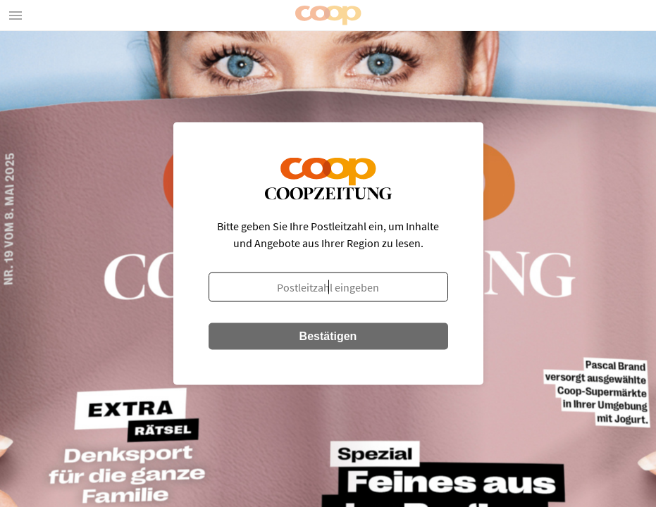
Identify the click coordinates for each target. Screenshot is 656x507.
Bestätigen (328, 336)
